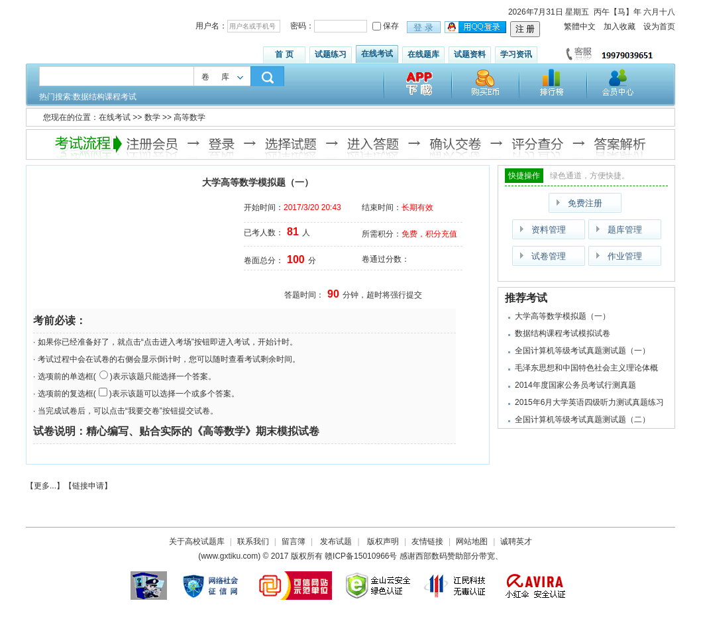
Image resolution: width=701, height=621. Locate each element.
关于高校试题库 (197, 541)
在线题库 (423, 54)
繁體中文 (580, 26)
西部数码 (431, 556)
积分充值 (441, 234)
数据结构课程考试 (104, 96)
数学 (152, 117)
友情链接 (427, 541)
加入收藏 (619, 26)
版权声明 (383, 541)
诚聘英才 (516, 541)
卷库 (221, 77)
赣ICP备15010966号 (361, 556)
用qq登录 (476, 27)
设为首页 (659, 26)
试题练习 (331, 54)
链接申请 (88, 485)
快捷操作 (524, 175)
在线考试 (377, 53)
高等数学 (189, 117)
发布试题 (336, 541)
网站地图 (472, 541)
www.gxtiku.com (229, 556)
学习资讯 (516, 54)
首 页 (284, 54)
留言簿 (293, 541)
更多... (45, 485)
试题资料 (470, 54)
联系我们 (253, 541)
